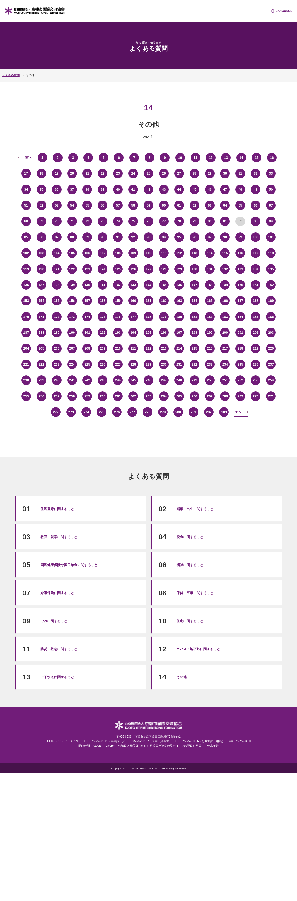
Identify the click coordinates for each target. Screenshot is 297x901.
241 (72, 380)
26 (164, 173)
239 (41, 380)
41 (133, 189)
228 (133, 364)
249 (194, 380)
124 (102, 269)
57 (118, 205)
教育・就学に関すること (58, 537)
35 (41, 189)
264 (163, 396)
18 (41, 173)
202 (255, 332)
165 (209, 301)
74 (118, 221)
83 (255, 221)
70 (57, 221)
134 (255, 269)
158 (102, 301)
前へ (28, 157)
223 (56, 364)
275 (101, 412)
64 (225, 205)
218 (240, 348)
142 (118, 285)
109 (133, 253)
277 (132, 412)
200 (225, 332)
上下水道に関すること (57, 677)
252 (240, 380)
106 (87, 253)
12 (211, 158)
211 (133, 348)
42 (148, 189)
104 (56, 253)
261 (118, 396)
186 (271, 317)
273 (71, 412)
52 (41, 205)
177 (133, 317)
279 (163, 412)
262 (133, 396)
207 (72, 348)
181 (194, 317)
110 (148, 253)
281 (193, 412)
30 (225, 173)
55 (87, 205)
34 (26, 189)
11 (195, 158)
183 (225, 317)
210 (118, 348)
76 (148, 221)
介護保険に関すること (57, 593)
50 (271, 189)
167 (240, 301)
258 (72, 396)
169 (271, 301)
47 (225, 189)
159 (118, 301)
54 (72, 205)
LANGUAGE (284, 11)
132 (225, 269)
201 (240, 332)
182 (209, 317)
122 (72, 269)
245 (133, 380)
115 (225, 253)
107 (102, 253)
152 (271, 285)
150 (240, 285)
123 (87, 269)
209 (102, 348)
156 (72, 301)
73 (103, 221)
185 (255, 317)
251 (225, 380)
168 (255, 301)
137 (41, 285)
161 (148, 301)
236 (255, 364)
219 (255, 348)
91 (118, 237)
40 (118, 189)
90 (103, 237)
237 (271, 364)
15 (256, 158)
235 (240, 364)
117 (255, 253)
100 (255, 237)
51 (26, 205)
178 (148, 317)
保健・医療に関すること (195, 593)
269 (240, 396)
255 (26, 396)
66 (255, 205)
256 (41, 396)
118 (271, 253)
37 (72, 189)
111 (163, 253)
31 (240, 173)
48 (240, 189)
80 (210, 221)
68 (26, 221)
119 (26, 269)
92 (133, 237)
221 (26, 364)
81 (225, 221)
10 (180, 158)
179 (163, 317)
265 (179, 396)
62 (194, 205)
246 (148, 380)
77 (164, 221)
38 (87, 189)
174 (87, 317)
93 (148, 237)
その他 (182, 677)
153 (26, 301)
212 (148, 348)
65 (240, 205)
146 (179, 285)
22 (103, 173)
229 (148, 364)
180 (179, 317)
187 (26, 332)
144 (148, 285)
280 (178, 412)
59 (148, 205)
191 (87, 332)
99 (240, 237)
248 (179, 380)
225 (87, 364)
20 (72, 173)
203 (271, 332)
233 (209, 364)
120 (41, 269)
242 (87, 380)
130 (194, 269)
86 (41, 237)
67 (271, 205)
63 (210, 205)
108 (118, 253)
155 (56, 301)
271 (271, 396)
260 (102, 396)
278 (147, 412)
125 (118, 269)
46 (210, 189)
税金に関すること (190, 537)
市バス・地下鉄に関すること (198, 649)
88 (72, 237)
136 (26, 285)
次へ (237, 412)
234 (225, 364)
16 (272, 158)
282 (208, 412)
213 (163, 348)
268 (225, 396)
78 (179, 221)
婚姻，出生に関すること (195, 509)
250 (209, 380)
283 (224, 412)
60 (164, 205)
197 (179, 332)
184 (240, 317)
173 (72, 317)
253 (255, 380)
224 (72, 364)
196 (163, 332)
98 (225, 237)
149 (225, 285)
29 (210, 173)
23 (118, 173)
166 (225, 301)
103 (41, 253)
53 (57, 205)
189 (56, 332)
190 (72, 332)
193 (118, 332)
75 (133, 221)
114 (209, 253)
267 (209, 396)
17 (26, 173)
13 (226, 158)
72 (87, 221)
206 (56, 348)
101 (271, 237)
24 (133, 173)
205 (41, 348)
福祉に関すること (190, 565)
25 (148, 173)
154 (41, 301)
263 (148, 396)
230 (163, 364)
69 (41, 221)
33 (271, 173)
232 (194, 364)
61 (179, 205)
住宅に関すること (190, 621)
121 (56, 269)
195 (148, 332)
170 (26, 317)
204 (26, 348)
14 (241, 158)
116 (240, 253)
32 (255, 173)
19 (57, 173)
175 (102, 317)
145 (163, 285)
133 (240, 269)
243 (102, 380)
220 (271, 348)
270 (255, 396)
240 (56, 380)
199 (209, 332)
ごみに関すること (53, 621)
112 (179, 253)
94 (164, 237)
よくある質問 (11, 75)
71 (72, 221)
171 (41, 317)
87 (57, 237)
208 (87, 348)
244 (118, 380)
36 (57, 189)
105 (72, 253)
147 (194, 285)
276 (117, 412)
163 (179, 301)
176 (118, 317)
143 (133, 285)
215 (194, 348)
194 (133, 332)
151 (255, 285)
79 (194, 221)
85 (26, 237)
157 (87, 301)
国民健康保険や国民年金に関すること (68, 565)
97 (210, 237)
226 (102, 364)
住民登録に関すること (57, 509)
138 (56, 285)
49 (255, 189)
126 (133, 269)
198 (194, 332)
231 (179, 364)
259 (87, 396)
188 (41, 332)
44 (179, 189)
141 (102, 285)
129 (179, 269)
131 (209, 269)
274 (86, 412)
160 (133, 301)
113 (194, 253)
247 (163, 380)
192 (102, 332)
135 (271, 269)
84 (271, 221)
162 (163, 301)
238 (26, 380)
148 (209, 285)
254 (271, 380)
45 (194, 189)
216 (209, 348)
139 (72, 285)
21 (87, 173)
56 (103, 205)
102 (26, 253)
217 (225, 348)
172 (56, 317)
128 (163, 269)
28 (194, 173)
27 (179, 173)
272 (55, 412)
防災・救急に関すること (58, 649)
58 (133, 205)
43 (164, 189)
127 (148, 269)
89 (87, 237)
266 (194, 396)
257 (56, 396)
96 (194, 237)
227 (118, 364)
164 (194, 301)
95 (179, 237)
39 (103, 189)
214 (179, 348)
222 (41, 364)
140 (87, 285)
